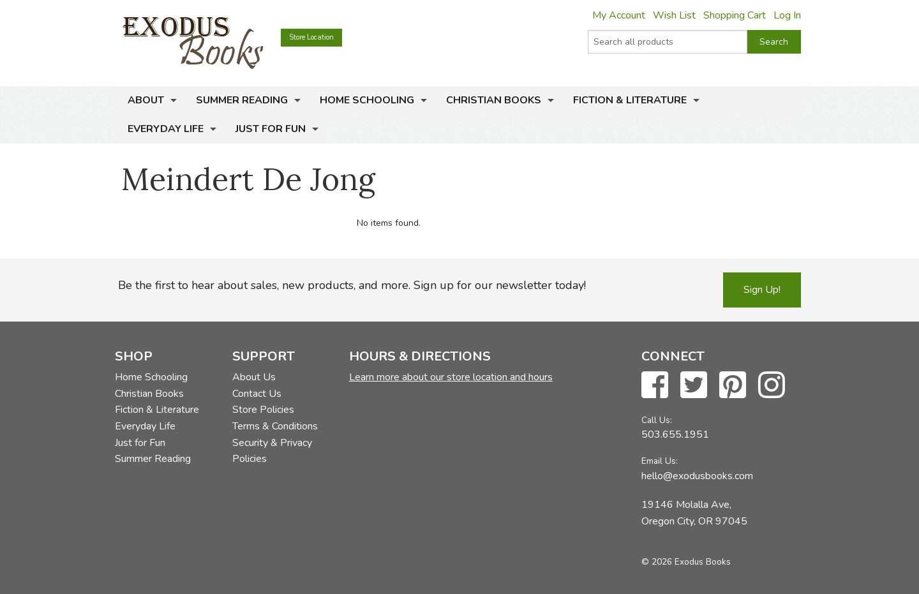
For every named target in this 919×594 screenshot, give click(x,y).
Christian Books (493, 100)
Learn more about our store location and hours (451, 377)
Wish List (674, 15)
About (146, 100)
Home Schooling (367, 100)
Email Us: (659, 461)
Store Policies (263, 410)
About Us (254, 377)
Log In (787, 15)
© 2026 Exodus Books (686, 562)
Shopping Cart (734, 15)
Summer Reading (242, 100)
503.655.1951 (675, 434)
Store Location (311, 37)
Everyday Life (166, 129)
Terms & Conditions (275, 426)
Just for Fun (270, 129)
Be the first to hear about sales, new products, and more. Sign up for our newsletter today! (352, 285)
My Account (618, 15)
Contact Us (256, 394)
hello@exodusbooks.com (697, 476)
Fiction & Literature (630, 100)
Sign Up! (762, 290)
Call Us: (656, 420)
